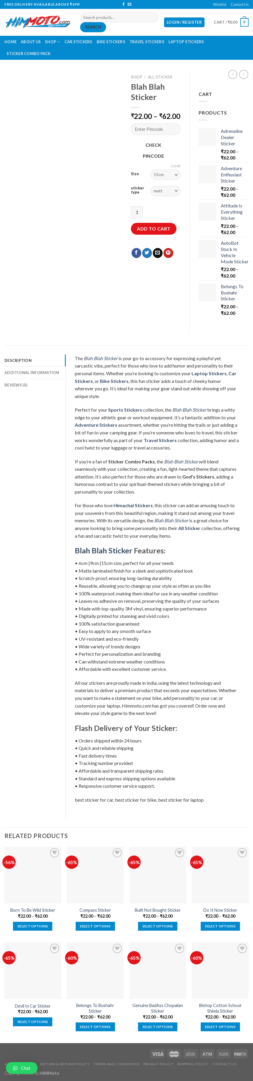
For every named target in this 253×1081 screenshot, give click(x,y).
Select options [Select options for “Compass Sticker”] (95, 926)
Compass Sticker (95, 910)
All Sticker (160, 77)
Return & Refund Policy (65, 1064)
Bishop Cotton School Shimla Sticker (220, 1008)
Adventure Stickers (96, 425)
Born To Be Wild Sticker (32, 910)
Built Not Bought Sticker (158, 910)
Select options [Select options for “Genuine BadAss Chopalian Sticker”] (157, 1027)
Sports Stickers (125, 410)
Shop (52, 42)
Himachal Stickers (133, 505)
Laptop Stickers (186, 41)
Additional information (31, 372)
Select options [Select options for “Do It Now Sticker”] (220, 926)
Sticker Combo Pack (29, 53)
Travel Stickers (146, 41)
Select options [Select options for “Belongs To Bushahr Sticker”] (95, 1027)
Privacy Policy (158, 1064)
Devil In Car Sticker (33, 1005)
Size (135, 174)
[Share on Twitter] (147, 253)
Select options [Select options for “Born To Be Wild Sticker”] (32, 926)
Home (10, 41)
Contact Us (240, 4)
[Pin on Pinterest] (168, 253)
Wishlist (219, 4)
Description (18, 360)
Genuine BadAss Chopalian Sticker (157, 1008)
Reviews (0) (15, 385)
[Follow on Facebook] (123, 4)
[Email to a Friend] (158, 253)
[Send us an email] (129, 4)
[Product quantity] (137, 212)
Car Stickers (78, 41)
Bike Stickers (111, 41)
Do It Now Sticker (220, 910)
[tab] (35, 360)
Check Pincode (153, 150)
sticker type (137, 190)
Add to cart (153, 228)
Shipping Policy (193, 1064)
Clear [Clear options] (176, 166)
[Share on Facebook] (136, 253)
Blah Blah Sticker (101, 358)
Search (93, 27)
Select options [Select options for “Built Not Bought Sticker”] (157, 926)
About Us (31, 41)
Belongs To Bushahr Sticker (95, 1008)
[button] (22, 1068)
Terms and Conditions (116, 1064)
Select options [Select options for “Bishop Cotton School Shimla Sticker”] (220, 1027)
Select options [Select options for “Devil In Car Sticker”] (32, 1022)
